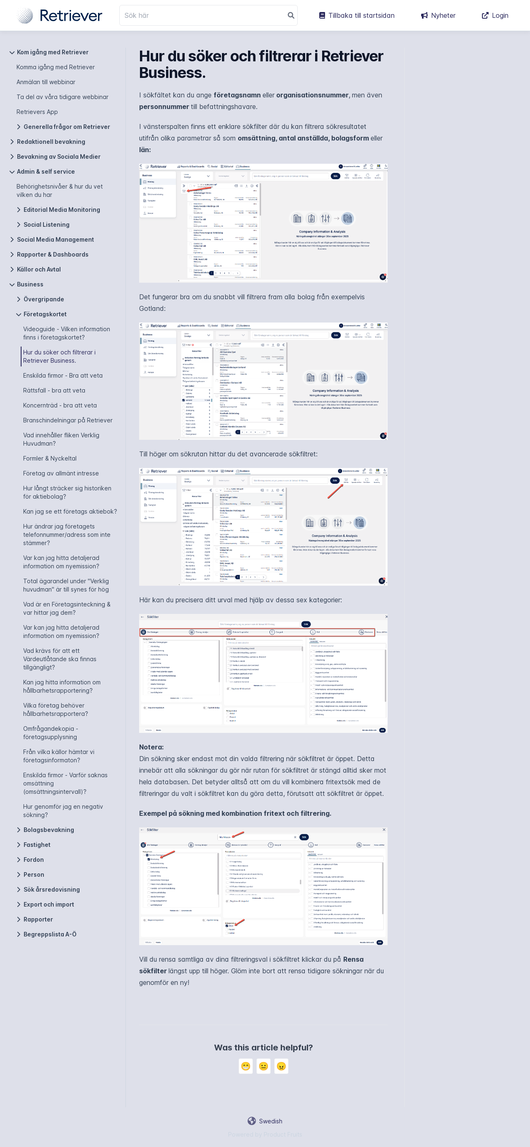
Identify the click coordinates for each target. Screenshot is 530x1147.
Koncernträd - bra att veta (60, 405)
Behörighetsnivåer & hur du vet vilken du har (60, 190)
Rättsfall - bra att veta (54, 390)
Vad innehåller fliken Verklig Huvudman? (61, 439)
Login (495, 15)
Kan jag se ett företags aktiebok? (70, 511)
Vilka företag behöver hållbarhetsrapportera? (55, 709)
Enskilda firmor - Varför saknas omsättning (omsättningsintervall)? (65, 783)
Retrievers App (37, 111)
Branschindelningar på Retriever (68, 420)
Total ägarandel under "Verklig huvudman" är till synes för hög (66, 585)
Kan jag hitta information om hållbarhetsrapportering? (62, 686)
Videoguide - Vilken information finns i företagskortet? (66, 333)
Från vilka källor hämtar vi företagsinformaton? (58, 756)
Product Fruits (283, 1134)
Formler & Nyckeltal (50, 458)
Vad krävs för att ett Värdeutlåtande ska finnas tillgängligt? (59, 659)
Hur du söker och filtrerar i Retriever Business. (59, 356)
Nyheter (438, 15)
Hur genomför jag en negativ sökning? (63, 810)
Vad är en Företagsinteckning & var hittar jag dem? (67, 608)
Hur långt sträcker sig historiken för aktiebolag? (67, 492)
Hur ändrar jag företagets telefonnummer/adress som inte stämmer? (67, 534)
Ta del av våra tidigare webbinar (62, 96)
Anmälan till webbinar (46, 81)
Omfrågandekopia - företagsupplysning (50, 732)
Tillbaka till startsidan (357, 15)
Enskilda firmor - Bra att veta (63, 375)
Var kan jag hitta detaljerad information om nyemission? (61, 562)
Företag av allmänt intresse (61, 473)
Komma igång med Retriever (56, 66)
